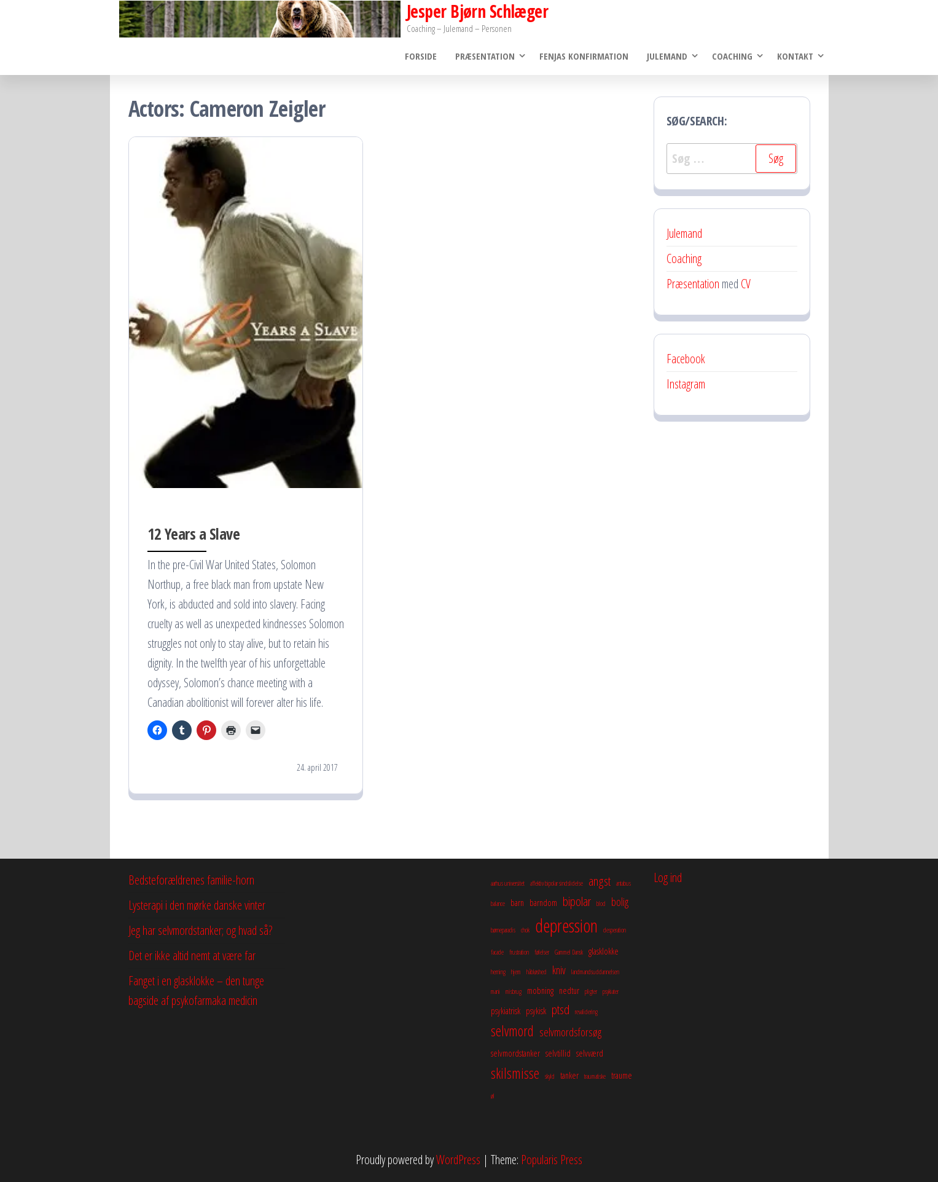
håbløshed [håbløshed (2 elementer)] (536, 971)
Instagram (685, 384)
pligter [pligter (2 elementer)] (591, 991)
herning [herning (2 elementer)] (498, 971)
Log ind (668, 877)
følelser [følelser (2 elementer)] (541, 952)
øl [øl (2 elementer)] (492, 1096)
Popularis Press (551, 1159)
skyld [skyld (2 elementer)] (550, 1076)
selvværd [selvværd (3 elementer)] (589, 1053)
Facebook (685, 358)
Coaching (732, 56)
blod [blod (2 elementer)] (601, 903)
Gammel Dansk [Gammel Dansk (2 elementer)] (569, 952)
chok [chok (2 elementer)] (525, 930)
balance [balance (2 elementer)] (498, 903)
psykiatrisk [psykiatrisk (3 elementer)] (505, 1010)
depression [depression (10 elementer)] (566, 925)
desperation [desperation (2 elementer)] (614, 930)
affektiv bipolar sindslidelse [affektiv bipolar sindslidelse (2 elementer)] (556, 883)
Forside (421, 56)
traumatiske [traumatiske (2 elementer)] (595, 1076)
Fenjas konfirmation (583, 56)
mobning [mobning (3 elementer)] (540, 990)
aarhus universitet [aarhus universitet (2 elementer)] (508, 883)
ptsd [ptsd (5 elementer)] (560, 1009)
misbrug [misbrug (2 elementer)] (514, 991)
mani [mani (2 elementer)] (495, 991)
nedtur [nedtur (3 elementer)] (569, 990)
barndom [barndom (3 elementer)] (543, 902)
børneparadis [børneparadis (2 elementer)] (503, 930)
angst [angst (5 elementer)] (599, 880)
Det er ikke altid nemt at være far (192, 955)
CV (746, 283)
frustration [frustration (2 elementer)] (519, 952)
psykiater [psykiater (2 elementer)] (611, 991)
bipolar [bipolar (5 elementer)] (577, 901)
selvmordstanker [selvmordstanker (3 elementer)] (515, 1053)
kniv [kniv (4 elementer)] (559, 970)
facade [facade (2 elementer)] (497, 952)
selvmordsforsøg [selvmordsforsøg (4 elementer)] (570, 1032)
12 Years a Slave (193, 533)
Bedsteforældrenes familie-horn (191, 880)
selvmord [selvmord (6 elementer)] (512, 1031)
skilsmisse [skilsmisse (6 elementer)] (515, 1073)
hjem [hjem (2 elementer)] (516, 971)
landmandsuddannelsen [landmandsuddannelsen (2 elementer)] (595, 971)
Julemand (667, 56)
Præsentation (485, 56)
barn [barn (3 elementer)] (517, 902)
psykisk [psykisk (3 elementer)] (536, 1010)
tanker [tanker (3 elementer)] (569, 1075)
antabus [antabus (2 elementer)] (623, 883)
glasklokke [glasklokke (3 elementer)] (603, 951)
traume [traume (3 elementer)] (621, 1075)
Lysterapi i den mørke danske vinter (196, 905)
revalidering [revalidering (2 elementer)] (586, 1011)
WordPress (458, 1159)
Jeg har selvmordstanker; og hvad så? (200, 930)
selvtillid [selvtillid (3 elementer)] (558, 1053)
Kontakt (795, 56)
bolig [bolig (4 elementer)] (619, 901)
